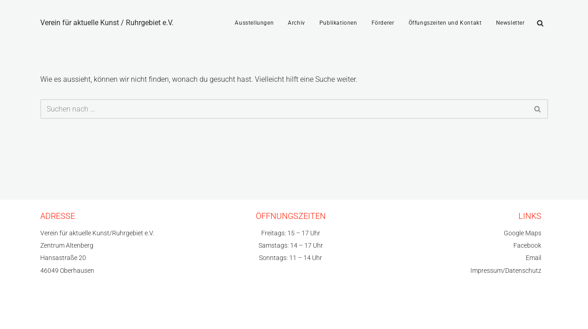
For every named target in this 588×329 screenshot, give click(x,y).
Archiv (296, 23)
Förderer (383, 23)
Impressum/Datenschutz (505, 271)
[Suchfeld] (540, 23)
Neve (48, 310)
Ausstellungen (254, 23)
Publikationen (338, 23)
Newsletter (510, 23)
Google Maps (522, 233)
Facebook (527, 245)
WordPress (129, 310)
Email (533, 258)
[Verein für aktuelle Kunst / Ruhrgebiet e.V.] (106, 22)
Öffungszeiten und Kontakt (445, 23)
